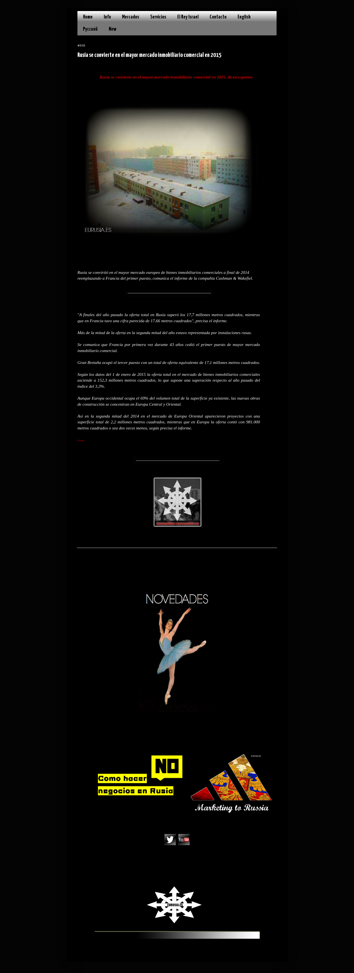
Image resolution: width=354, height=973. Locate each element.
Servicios (158, 17)
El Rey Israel (188, 17)
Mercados (130, 17)
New (112, 29)
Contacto (218, 17)
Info (107, 17)
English (244, 17)
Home (88, 17)
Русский (90, 29)
